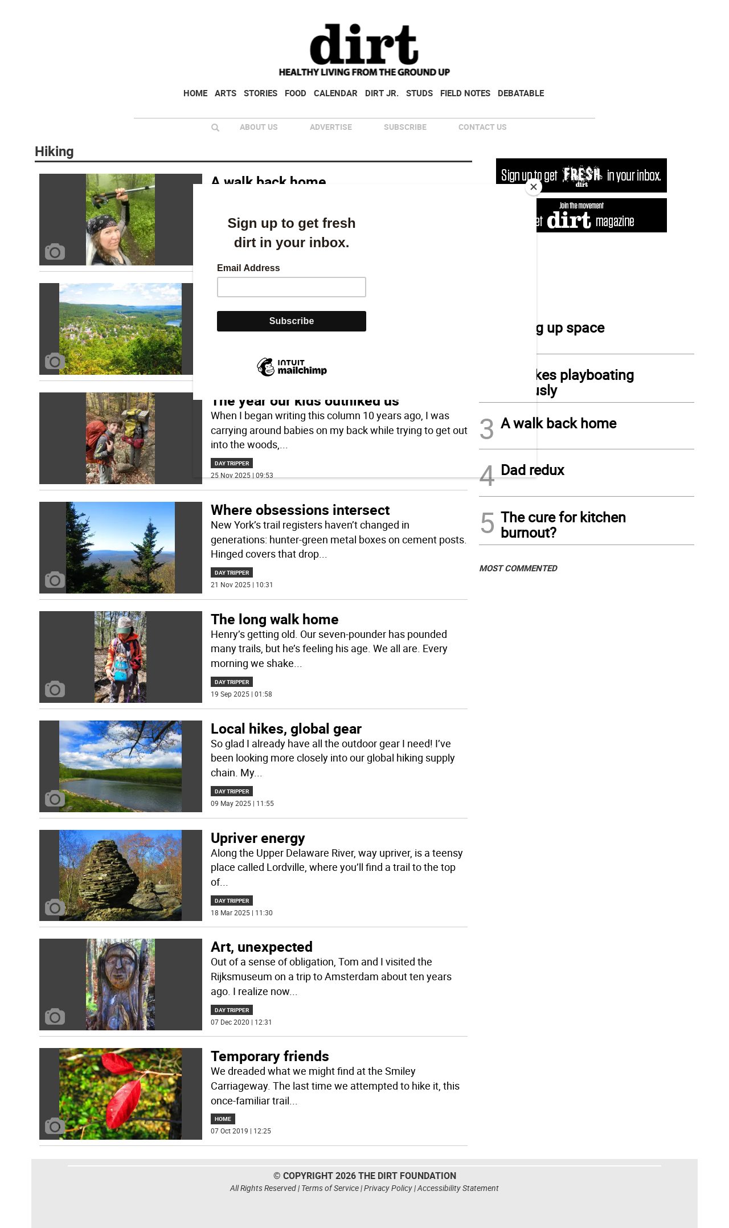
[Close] (533, 186)
